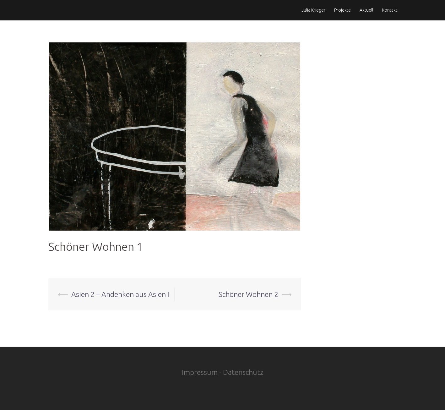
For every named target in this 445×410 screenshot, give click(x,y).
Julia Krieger (313, 10)
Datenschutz (243, 372)
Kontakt (389, 10)
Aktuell (366, 10)
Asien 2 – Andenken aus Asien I (120, 294)
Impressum (200, 372)
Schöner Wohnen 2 (248, 294)
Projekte (342, 10)
